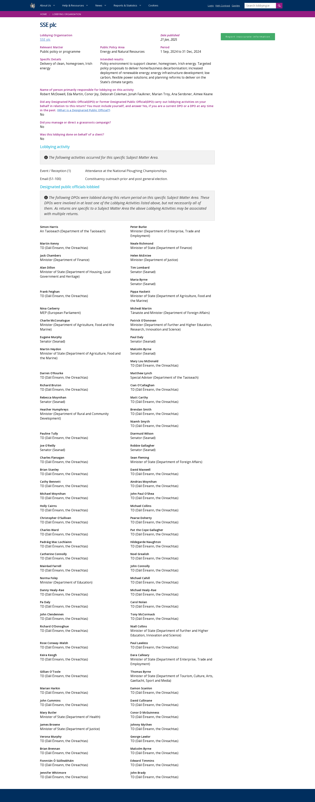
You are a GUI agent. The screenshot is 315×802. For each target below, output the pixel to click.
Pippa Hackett (172, 296)
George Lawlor (172, 739)
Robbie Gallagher (172, 448)
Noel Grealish (172, 556)
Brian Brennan (82, 751)
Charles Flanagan (82, 460)
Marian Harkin (82, 690)
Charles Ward (82, 532)
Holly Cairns (82, 508)
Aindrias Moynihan (172, 484)
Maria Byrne (172, 282)
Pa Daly (82, 604)
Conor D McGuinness (172, 715)
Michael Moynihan (82, 496)
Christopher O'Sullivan (82, 520)
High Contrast (222, 5)
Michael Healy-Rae (172, 592)
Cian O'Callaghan (172, 387)
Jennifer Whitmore (82, 775)
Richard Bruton (82, 387)
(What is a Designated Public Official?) (83, 110)
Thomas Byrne (172, 676)
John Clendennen (82, 616)
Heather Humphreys (82, 414)
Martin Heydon (82, 353)
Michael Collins (172, 508)
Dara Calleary (172, 659)
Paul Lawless (172, 645)
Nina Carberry (82, 310)
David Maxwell (172, 472)
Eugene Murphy (82, 339)
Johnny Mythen (172, 727)
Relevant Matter (67, 49)
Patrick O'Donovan (172, 325)
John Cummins (82, 703)
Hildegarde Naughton (172, 544)
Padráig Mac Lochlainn (82, 544)
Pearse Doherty (172, 520)
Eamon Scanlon (172, 690)
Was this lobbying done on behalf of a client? (82, 136)
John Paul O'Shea (172, 496)
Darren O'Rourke (82, 375)
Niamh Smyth (172, 424)
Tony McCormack (172, 616)
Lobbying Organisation (66, 14)
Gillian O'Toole (82, 674)
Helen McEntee (172, 258)
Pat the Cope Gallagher (172, 532)
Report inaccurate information (248, 36)
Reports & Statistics (125, 5)
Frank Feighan (82, 294)
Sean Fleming (172, 460)
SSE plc (45, 39)
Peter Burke (172, 231)
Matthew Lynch (172, 375)
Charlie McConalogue (82, 325)
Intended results (157, 71)
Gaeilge (236, 5)
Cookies (153, 5)
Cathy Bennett (82, 484)
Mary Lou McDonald (172, 363)
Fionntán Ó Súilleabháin (82, 763)
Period (188, 49)
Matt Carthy (172, 399)
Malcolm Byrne (172, 351)
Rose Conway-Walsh (82, 645)
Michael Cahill (172, 580)
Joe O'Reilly (82, 448)
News (98, 5)
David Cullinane (172, 703)
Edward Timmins (172, 763)
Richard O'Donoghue (82, 628)
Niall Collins (172, 631)
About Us (45, 5)
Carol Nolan (172, 604)
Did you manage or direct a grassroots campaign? (82, 124)
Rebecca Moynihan (82, 399)
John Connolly (172, 568)
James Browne (82, 727)
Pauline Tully (82, 436)
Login (211, 5)
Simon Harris (82, 229)
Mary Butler (82, 715)
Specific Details (67, 64)
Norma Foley (82, 580)
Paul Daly (172, 339)
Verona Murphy (82, 739)
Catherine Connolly (82, 556)
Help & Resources (73, 5)
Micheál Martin (172, 310)
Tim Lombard (172, 270)
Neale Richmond (172, 246)
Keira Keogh (82, 657)
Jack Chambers (82, 258)
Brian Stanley (82, 472)
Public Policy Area (127, 49)
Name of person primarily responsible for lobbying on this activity (127, 92)
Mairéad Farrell (82, 568)
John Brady (172, 775)
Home (43, 14)
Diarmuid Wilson (172, 436)
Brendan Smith (172, 412)
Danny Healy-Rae (82, 592)
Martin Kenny (82, 246)
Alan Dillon (82, 272)
